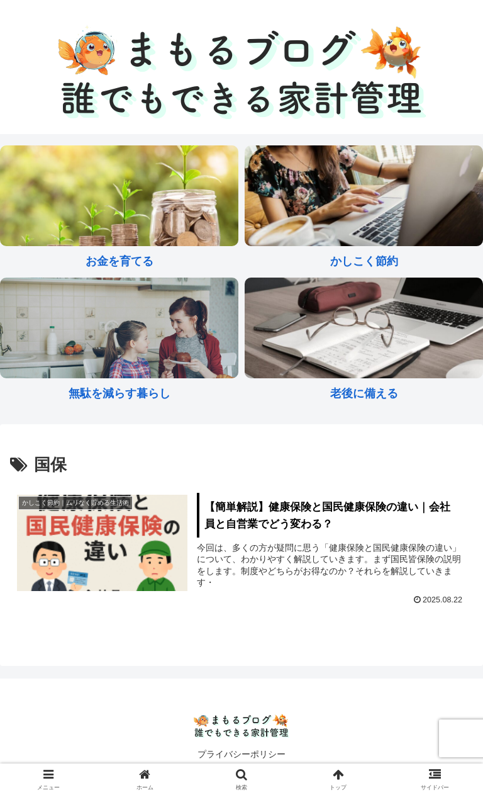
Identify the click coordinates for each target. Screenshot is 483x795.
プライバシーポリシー (241, 754)
